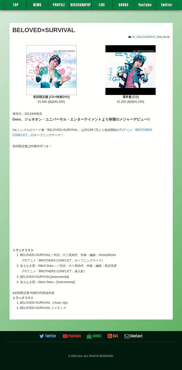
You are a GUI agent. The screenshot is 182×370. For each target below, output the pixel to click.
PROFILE (59, 5)
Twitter (166, 5)
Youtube (72, 336)
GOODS (123, 5)
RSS (113, 336)
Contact (134, 336)
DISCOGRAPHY (80, 5)
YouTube (145, 5)
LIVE (102, 5)
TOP (16, 5)
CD (133, 37)
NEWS (37, 5)
